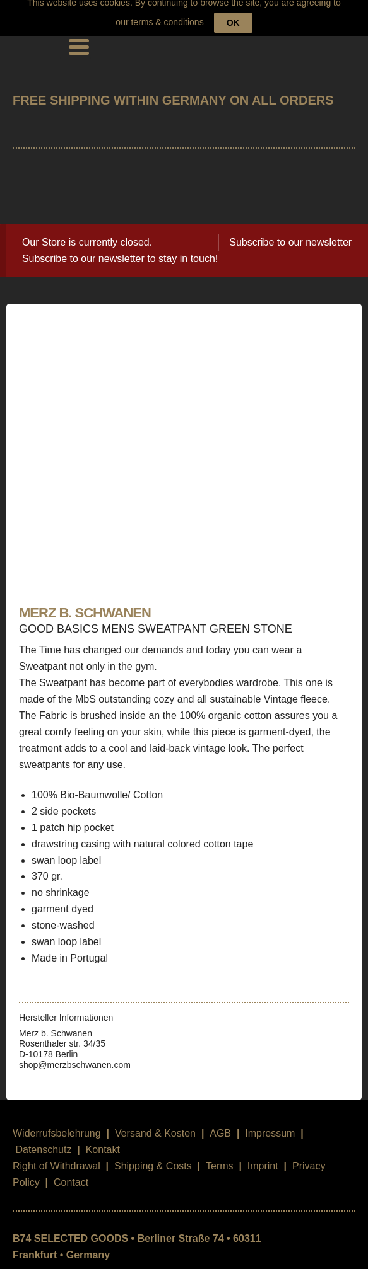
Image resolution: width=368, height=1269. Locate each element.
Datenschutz (43, 1139)
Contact (71, 1172)
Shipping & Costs (153, 1156)
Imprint (262, 1156)
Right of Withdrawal (56, 1156)
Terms (220, 1156)
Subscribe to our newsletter (290, 232)
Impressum (270, 1123)
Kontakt (103, 1139)
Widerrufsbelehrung (57, 1123)
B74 (30, 36)
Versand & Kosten (155, 1123)
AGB (220, 1123)
